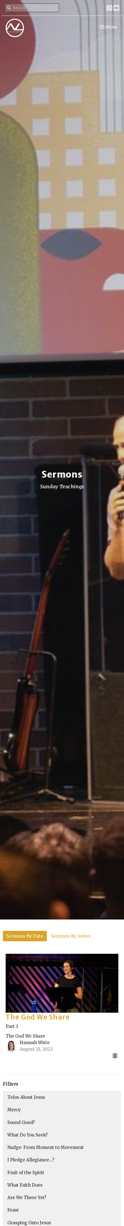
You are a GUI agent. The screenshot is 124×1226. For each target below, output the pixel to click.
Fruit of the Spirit (25, 1172)
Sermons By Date (24, 936)
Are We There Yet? (26, 1197)
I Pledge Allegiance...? (30, 1160)
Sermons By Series (71, 936)
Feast (13, 1210)
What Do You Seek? (27, 1135)
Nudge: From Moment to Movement (45, 1147)
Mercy (14, 1109)
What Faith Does (25, 1185)
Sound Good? (21, 1122)
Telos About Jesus (26, 1097)
